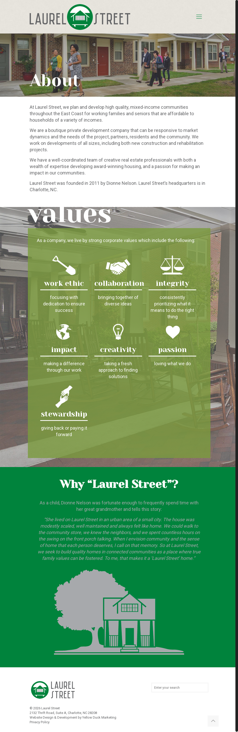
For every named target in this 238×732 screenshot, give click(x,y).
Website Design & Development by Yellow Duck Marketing (73, 717)
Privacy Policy (40, 722)
